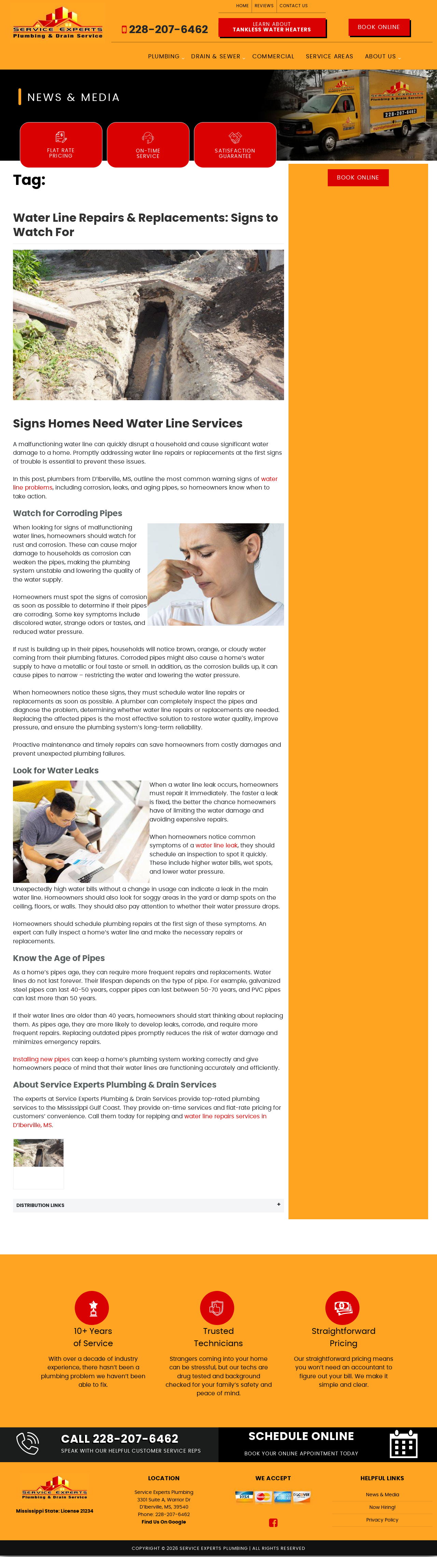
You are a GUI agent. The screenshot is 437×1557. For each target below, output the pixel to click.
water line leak (217, 846)
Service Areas (330, 57)
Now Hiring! (382, 1508)
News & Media (382, 1496)
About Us (380, 57)
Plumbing (164, 57)
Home (242, 6)
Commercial (273, 57)
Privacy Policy (382, 1521)
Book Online (379, 27)
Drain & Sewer (216, 57)
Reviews (264, 6)
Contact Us (294, 6)
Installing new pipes (41, 1060)
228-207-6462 (165, 29)
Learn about (272, 27)
